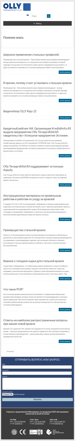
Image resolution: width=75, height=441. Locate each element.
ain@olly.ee (18, 423)
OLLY (17, 7)
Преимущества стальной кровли (24, 230)
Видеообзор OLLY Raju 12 (19, 111)
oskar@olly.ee (39, 423)
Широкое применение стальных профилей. (31, 54)
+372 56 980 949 (19, 421)
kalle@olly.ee (58, 423)
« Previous (10, 351)
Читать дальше (65, 72)
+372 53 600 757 (59, 421)
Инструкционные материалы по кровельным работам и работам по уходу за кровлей (32, 197)
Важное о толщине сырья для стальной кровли (33, 261)
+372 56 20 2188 (39, 421)
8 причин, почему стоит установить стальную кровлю (37, 83)
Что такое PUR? (13, 289)
